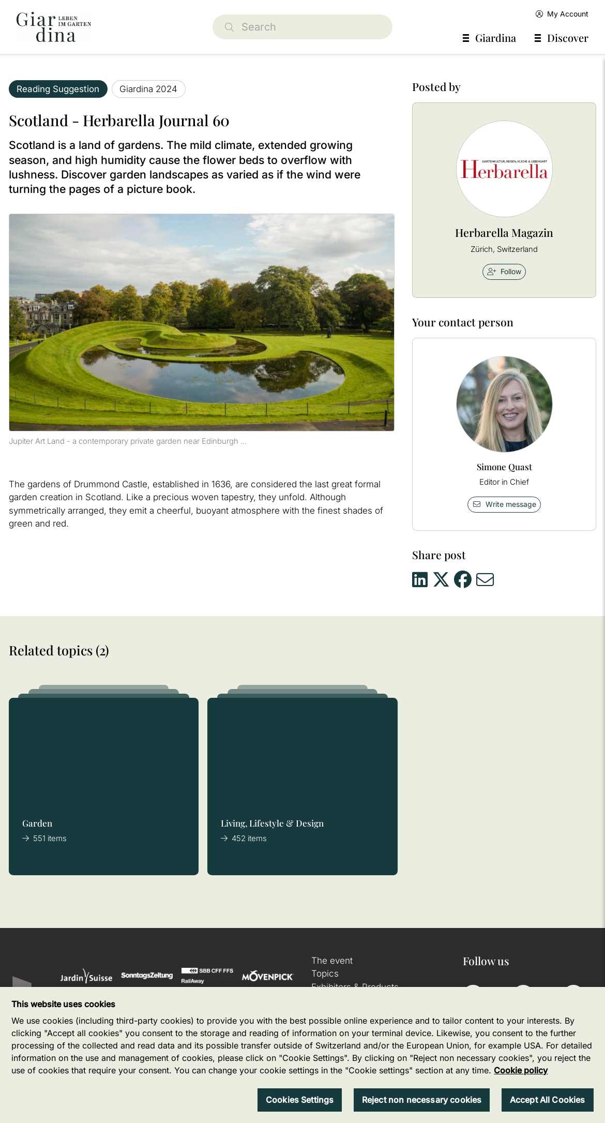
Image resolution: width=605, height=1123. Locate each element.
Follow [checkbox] (504, 271)
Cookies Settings (300, 1100)
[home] (54, 27)
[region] (302, 1055)
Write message (504, 504)
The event (332, 960)
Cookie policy (521, 1070)
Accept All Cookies (547, 1100)
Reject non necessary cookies (421, 1100)
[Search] (302, 26)
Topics (325, 973)
